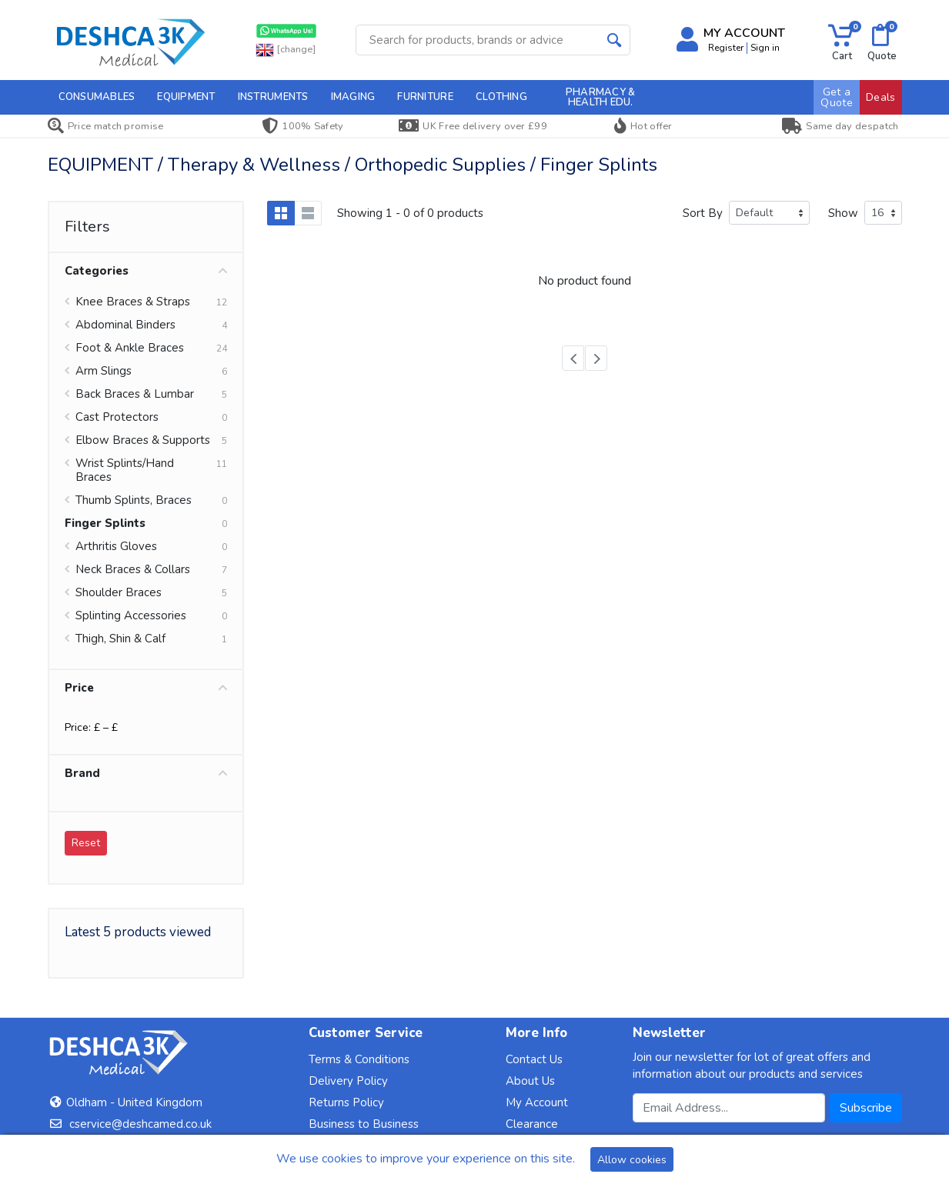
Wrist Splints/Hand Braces (124, 470)
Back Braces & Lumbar (134, 394)
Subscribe (866, 1107)
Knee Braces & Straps (132, 302)
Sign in (765, 47)
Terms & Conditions (359, 1059)
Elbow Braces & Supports (142, 440)
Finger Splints (105, 523)
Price (146, 687)
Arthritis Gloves (116, 546)
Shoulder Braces (118, 592)
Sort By (703, 213)
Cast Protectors (117, 417)
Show (843, 213)
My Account (537, 1102)
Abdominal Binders (125, 325)
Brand (146, 773)
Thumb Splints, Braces (133, 500)
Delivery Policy (348, 1081)
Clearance (532, 1124)
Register (725, 47)
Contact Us (534, 1059)
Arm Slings (103, 371)
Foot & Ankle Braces (129, 348)
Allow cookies (632, 1159)
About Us (530, 1081)
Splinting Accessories (130, 615)
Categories (146, 270)
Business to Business (364, 1124)
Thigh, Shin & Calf (120, 638)
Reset (86, 842)
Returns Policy (346, 1102)
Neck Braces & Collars (132, 569)
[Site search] (477, 40)
